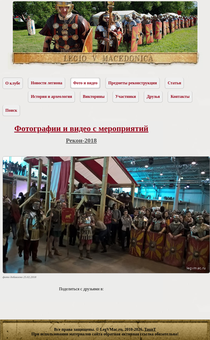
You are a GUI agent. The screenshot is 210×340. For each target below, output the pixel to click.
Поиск (11, 110)
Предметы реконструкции (132, 83)
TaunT (150, 329)
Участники (125, 96)
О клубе (12, 83)
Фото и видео (85, 83)
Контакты (180, 96)
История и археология (51, 96)
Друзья (153, 96)
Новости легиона (46, 83)
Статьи (174, 83)
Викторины (94, 96)
